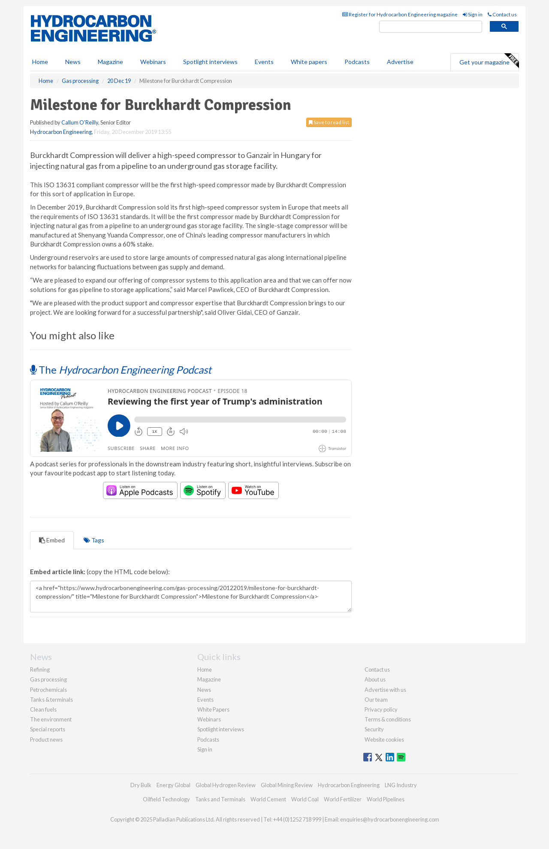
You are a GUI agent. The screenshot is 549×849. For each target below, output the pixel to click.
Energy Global (173, 785)
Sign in (473, 14)
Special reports (47, 729)
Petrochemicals (48, 689)
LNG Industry (401, 785)
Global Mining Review (287, 785)
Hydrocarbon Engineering (61, 131)
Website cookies (384, 739)
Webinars (153, 61)
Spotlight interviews (210, 61)
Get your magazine (489, 61)
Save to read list (329, 122)
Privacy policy (381, 709)
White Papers (213, 709)
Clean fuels (43, 709)
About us (375, 679)
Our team (376, 699)
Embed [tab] (52, 540)
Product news (46, 739)
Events (264, 61)
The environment (51, 719)
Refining (40, 669)
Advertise (400, 61)
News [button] (73, 61)
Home (40, 61)
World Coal (305, 799)
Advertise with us (385, 689)
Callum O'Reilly (79, 122)
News (204, 689)
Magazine (110, 61)
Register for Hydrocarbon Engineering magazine (400, 14)
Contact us (502, 14)
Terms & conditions (388, 719)
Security (374, 729)
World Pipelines (385, 799)
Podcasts (357, 61)
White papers (309, 61)
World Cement (268, 799)
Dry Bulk (140, 785)
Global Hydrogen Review (226, 785)
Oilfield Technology (166, 799)
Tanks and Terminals (220, 799)
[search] (430, 27)
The (120, 369)
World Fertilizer (343, 799)
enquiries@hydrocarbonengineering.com (389, 819)
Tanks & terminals (51, 699)
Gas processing (48, 679)
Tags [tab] (94, 540)
